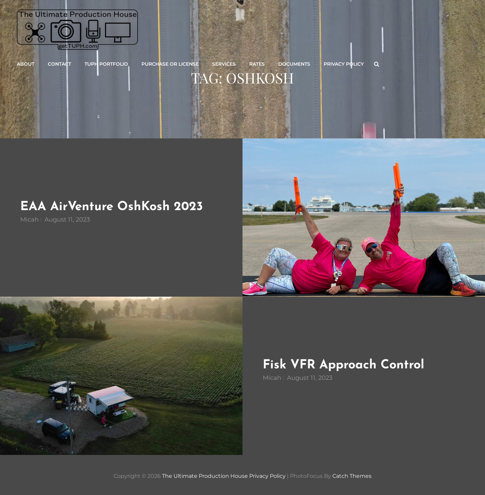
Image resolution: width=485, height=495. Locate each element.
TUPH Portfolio (106, 64)
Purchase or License (170, 64)
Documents (294, 64)
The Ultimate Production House (205, 476)
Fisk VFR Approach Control (343, 365)
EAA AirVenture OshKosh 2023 (111, 207)
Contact (59, 64)
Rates (257, 64)
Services (224, 64)
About (25, 64)
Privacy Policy (344, 64)
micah (29, 219)
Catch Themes (351, 476)
